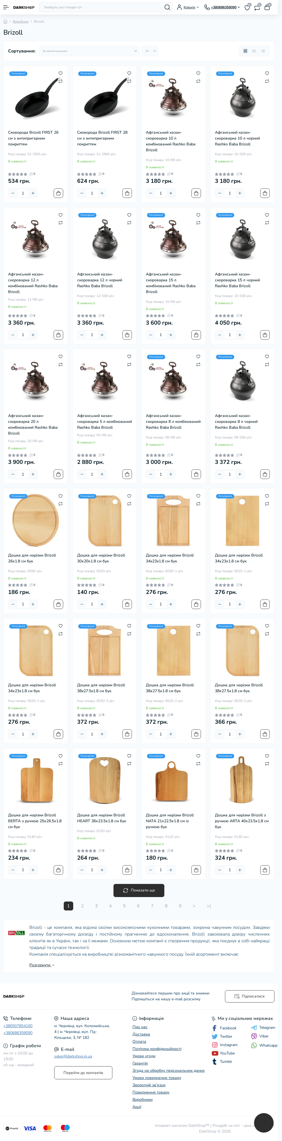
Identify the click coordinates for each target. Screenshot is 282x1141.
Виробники (142, 1099)
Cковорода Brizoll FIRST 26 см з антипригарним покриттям (33, 138)
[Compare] (60, 81)
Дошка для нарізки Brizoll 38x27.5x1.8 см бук (101, 688)
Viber (260, 1036)
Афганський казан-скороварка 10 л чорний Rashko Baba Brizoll (237, 138)
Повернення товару (150, 1092)
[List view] (254, 51)
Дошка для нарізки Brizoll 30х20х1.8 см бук (101, 558)
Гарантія (140, 1063)
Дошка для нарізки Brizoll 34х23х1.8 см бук (239, 558)
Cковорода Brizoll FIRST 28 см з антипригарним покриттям (102, 138)
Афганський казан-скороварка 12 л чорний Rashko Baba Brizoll (99, 280)
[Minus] (12, 193)
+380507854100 (17, 1026)
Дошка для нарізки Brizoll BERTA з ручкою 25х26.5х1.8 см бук (34, 821)
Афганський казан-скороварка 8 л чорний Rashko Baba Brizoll (236, 421)
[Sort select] (89, 51)
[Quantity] (23, 193)
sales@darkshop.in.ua (73, 1056)
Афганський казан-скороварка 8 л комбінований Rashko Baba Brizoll (173, 421)
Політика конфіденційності (156, 1048)
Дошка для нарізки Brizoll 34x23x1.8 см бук (170, 558)
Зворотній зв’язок (148, 1085)
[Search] (167, 7)
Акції (136, 1106)
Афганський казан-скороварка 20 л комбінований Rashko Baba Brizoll (33, 424)
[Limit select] (150, 51)
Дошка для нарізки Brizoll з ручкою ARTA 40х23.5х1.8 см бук (242, 821)
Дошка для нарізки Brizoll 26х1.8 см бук (32, 558)
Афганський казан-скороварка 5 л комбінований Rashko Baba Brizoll (104, 421)
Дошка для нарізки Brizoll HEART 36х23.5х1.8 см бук (101, 818)
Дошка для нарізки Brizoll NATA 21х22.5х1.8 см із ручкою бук (170, 821)
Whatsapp (264, 1045)
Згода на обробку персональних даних (168, 1070)
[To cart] (58, 193)
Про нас (140, 1027)
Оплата (139, 1041)
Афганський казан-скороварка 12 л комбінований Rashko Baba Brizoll (33, 283)
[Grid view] (245, 51)
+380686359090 (17, 1032)
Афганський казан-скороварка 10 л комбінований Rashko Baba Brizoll (170, 141)
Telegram (263, 1027)
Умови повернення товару (156, 1077)
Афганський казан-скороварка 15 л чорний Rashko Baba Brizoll (237, 280)
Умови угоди (143, 1056)
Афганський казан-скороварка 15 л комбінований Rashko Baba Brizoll (170, 283)
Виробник (21, 21)
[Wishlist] (60, 73)
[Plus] (33, 193)
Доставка (141, 1034)
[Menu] (6, 7)
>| (209, 906)
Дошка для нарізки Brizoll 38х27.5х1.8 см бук (170, 688)
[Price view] (263, 51)
